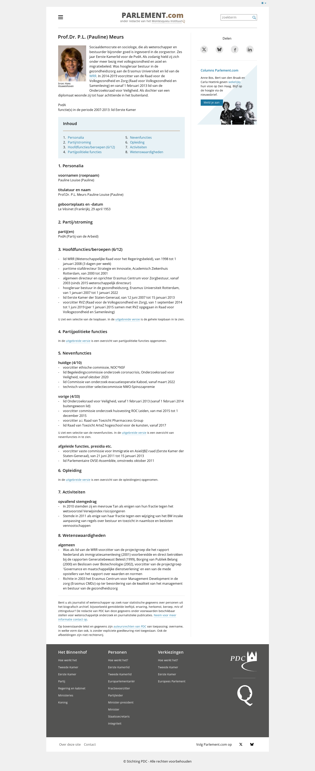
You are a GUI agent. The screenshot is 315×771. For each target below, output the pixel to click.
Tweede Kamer (68, 667)
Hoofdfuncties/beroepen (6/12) (91, 147)
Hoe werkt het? (118, 660)
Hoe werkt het (67, 660)
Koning (63, 702)
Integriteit (114, 723)
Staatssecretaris (119, 716)
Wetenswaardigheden (146, 152)
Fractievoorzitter (119, 688)
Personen (117, 652)
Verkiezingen (171, 652)
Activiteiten (138, 147)
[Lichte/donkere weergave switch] (265, 3)
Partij (61, 681)
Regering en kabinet (71, 688)
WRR (92, 76)
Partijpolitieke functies (85, 152)
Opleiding (137, 142)
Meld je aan (212, 102)
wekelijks (234, 82)
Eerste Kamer (67, 674)
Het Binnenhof (72, 652)
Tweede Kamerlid (120, 674)
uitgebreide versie (127, 319)
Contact (90, 744)
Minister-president (120, 702)
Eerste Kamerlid (119, 667)
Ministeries (65, 695)
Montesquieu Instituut (167, 21)
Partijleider (115, 695)
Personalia (76, 137)
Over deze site (70, 744)
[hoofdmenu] (73, 19)
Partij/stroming (79, 142)
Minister (113, 709)
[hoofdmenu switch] (60, 19)
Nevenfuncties (141, 137)
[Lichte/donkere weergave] (265, 4)
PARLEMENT (153, 15)
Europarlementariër (121, 681)
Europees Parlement (171, 681)
